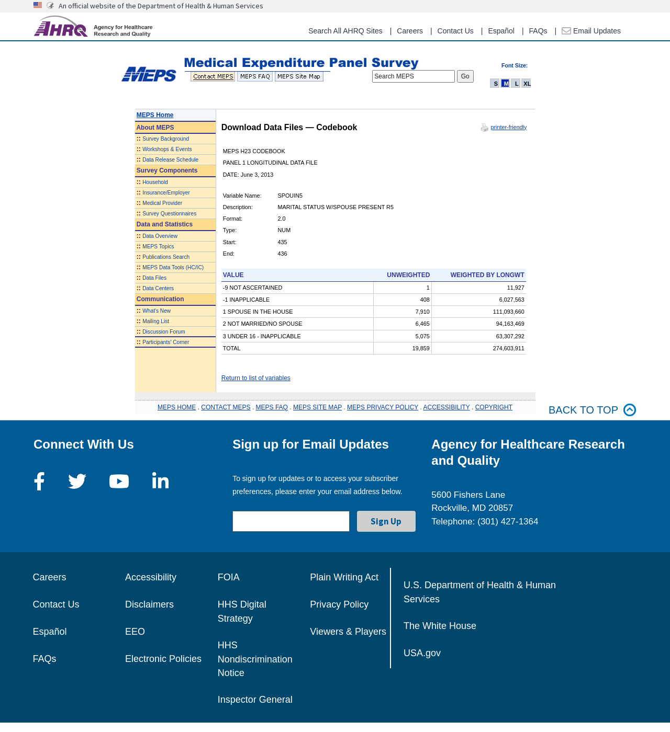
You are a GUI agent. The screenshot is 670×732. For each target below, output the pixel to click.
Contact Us (456, 31)
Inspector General (255, 699)
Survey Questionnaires (169, 213)
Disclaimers (149, 604)
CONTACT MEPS (225, 407)
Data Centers (158, 288)
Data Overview (159, 236)
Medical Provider (162, 203)
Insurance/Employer (166, 193)
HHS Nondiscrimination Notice (255, 659)
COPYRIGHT (493, 407)
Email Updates (591, 31)
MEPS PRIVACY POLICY (382, 407)
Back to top (592, 410)
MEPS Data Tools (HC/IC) (173, 267)
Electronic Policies (163, 659)
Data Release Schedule (170, 160)
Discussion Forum (163, 332)
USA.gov (422, 653)
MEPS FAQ (272, 407)
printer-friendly (508, 127)
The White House (440, 626)
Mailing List (155, 321)
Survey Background (165, 139)
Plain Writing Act (344, 577)
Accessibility (150, 577)
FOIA (229, 577)
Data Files (154, 278)
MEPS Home (155, 115)
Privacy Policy (339, 604)
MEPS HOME (177, 407)
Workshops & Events (167, 149)
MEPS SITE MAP (317, 407)
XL (527, 84)
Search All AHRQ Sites (345, 31)
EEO (135, 631)
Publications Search (165, 257)
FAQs (538, 31)
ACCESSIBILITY (446, 407)
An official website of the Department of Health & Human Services (161, 5)
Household (155, 182)
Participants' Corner (165, 342)
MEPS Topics (158, 246)
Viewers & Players (348, 631)
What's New (156, 311)
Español (501, 31)
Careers (410, 31)
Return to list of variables (256, 378)
